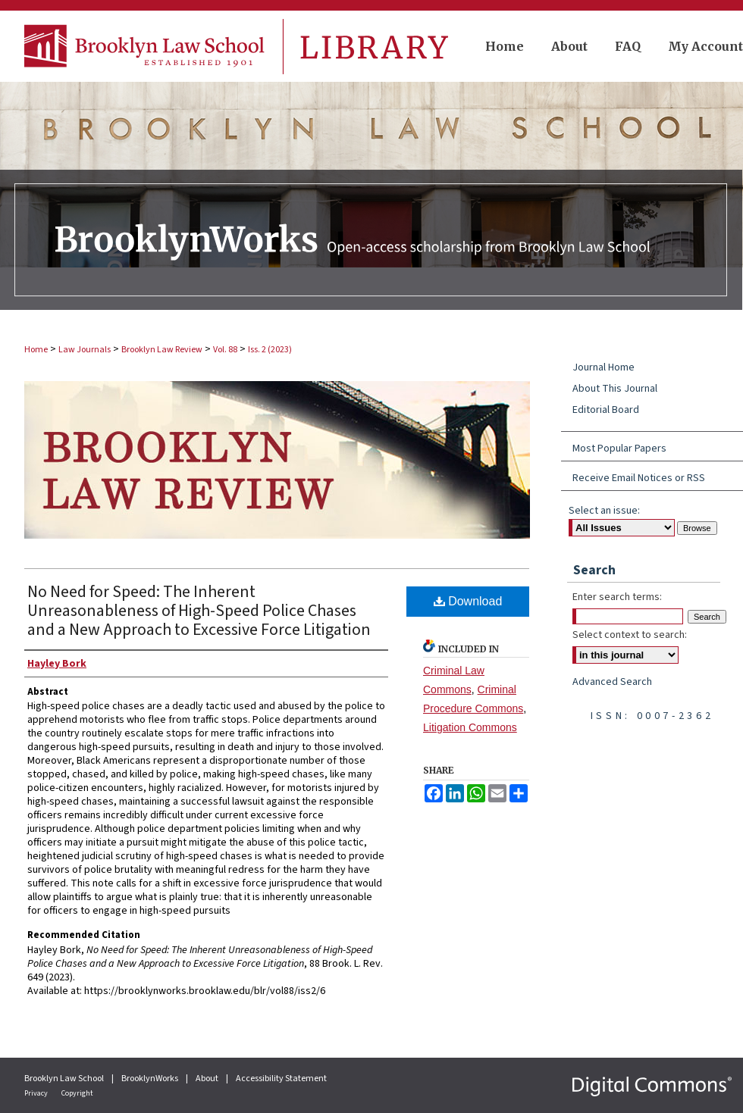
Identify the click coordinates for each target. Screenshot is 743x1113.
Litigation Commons (470, 727)
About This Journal (614, 388)
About (208, 1078)
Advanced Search (612, 681)
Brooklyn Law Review (161, 349)
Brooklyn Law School (64, 1078)
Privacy (36, 1093)
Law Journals (84, 349)
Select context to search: (629, 634)
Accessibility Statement (281, 1078)
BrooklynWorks (150, 1078)
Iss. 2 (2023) (270, 349)
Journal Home (603, 367)
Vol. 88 (225, 349)
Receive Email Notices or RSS (638, 478)
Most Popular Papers (619, 448)
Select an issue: (604, 510)
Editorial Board (605, 409)
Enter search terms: (617, 597)
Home (36, 349)
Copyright (77, 1093)
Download (468, 601)
